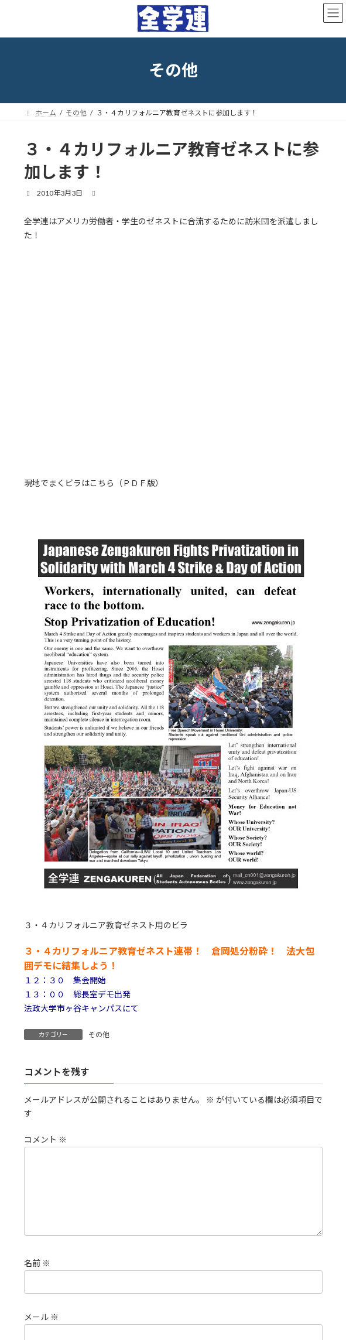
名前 (37, 1277)
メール (41, 1331)
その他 (98, 1034)
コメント (45, 1139)
